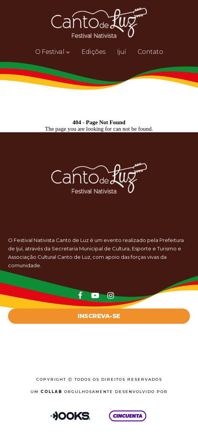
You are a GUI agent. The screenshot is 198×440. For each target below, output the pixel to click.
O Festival (49, 51)
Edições (93, 51)
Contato (150, 51)
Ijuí (121, 51)
